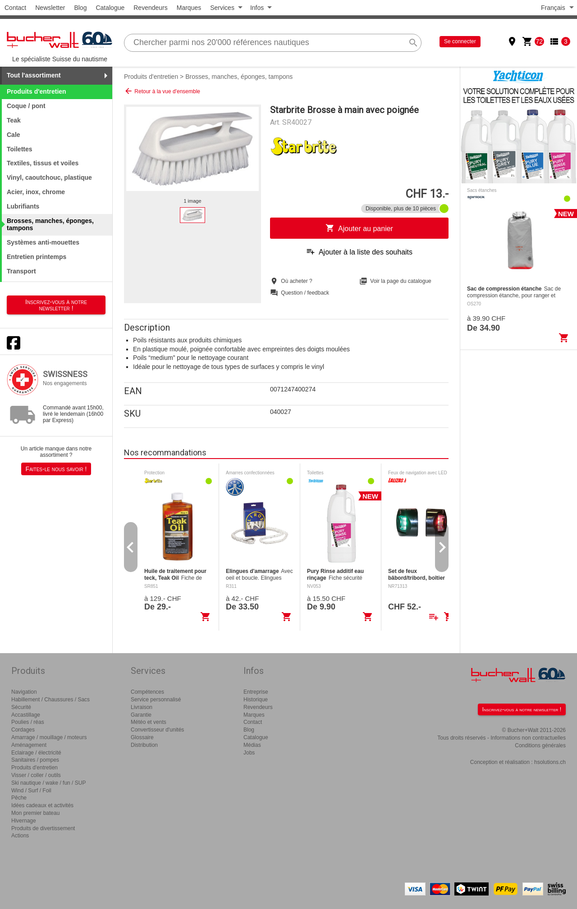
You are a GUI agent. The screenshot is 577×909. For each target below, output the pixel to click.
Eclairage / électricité (36, 753)
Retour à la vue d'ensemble (162, 90)
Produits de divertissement (43, 828)
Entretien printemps (36, 256)
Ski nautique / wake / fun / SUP (48, 783)
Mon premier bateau (35, 813)
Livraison (141, 707)
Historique (255, 699)
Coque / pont (26, 105)
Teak (14, 120)
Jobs (249, 753)
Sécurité (21, 707)
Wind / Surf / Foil (31, 790)
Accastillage (25, 715)
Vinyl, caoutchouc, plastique (49, 177)
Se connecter (460, 41)
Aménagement (28, 745)
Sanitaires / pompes (35, 760)
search (413, 42)
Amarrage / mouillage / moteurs (49, 737)
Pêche (19, 798)
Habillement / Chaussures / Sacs (50, 699)
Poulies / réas (27, 722)
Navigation (24, 692)
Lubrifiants (23, 206)
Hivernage (23, 821)
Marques (189, 7)
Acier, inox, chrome (36, 191)
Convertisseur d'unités (157, 730)
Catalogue (110, 7)
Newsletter (50, 7)
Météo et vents (148, 722)
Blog (80, 7)
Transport (21, 271)
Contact (15, 7)
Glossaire (142, 737)
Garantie (141, 715)
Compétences (147, 692)
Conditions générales (540, 745)
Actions (20, 835)
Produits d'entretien (151, 76)
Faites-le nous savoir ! (56, 469)
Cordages (23, 730)
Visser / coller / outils (36, 775)
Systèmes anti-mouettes (43, 242)
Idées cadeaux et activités (42, 805)
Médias (252, 745)
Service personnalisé (156, 699)
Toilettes (19, 149)
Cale (13, 134)
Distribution (144, 745)
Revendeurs (150, 7)
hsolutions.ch (550, 762)
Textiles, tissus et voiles (42, 163)
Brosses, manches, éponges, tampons (239, 76)
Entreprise (255, 692)
